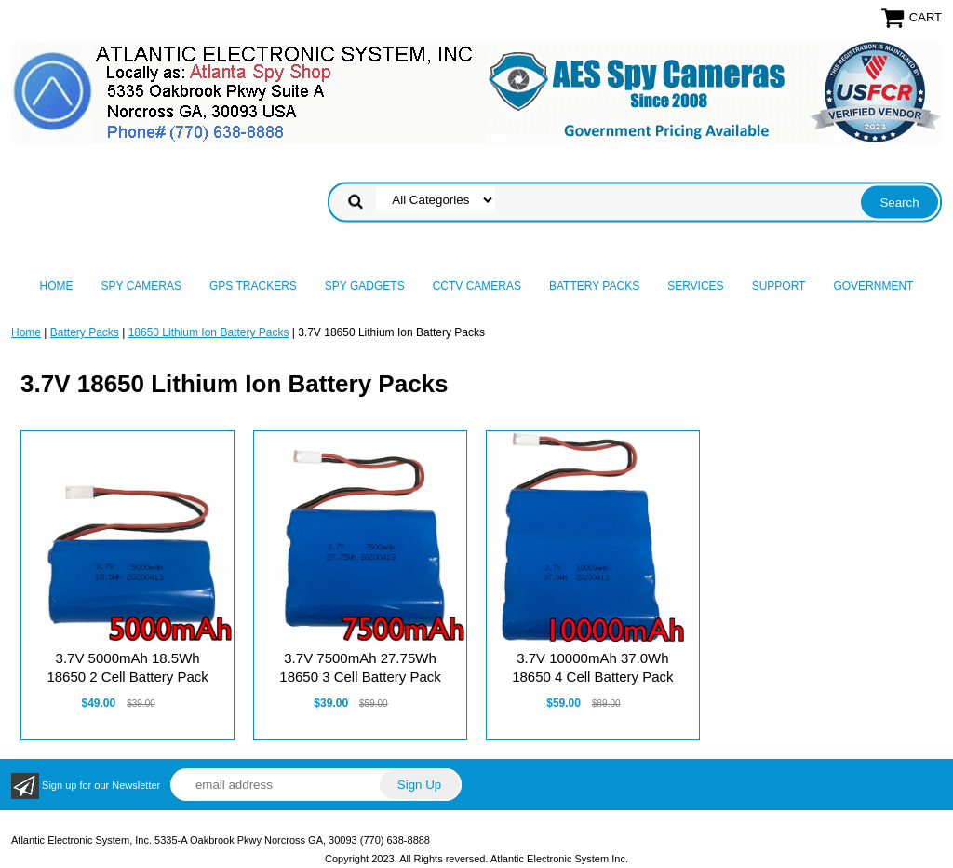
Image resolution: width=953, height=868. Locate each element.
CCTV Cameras (477, 285)
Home (57, 285)
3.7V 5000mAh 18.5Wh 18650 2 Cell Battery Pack (127, 667)
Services (695, 285)
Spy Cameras (141, 285)
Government (873, 285)
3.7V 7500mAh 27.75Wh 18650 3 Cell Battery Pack (359, 667)
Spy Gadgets (365, 285)
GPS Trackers (253, 285)
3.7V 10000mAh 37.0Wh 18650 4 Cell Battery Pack (592, 667)
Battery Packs (594, 285)
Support (779, 285)
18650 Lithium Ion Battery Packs (208, 332)
